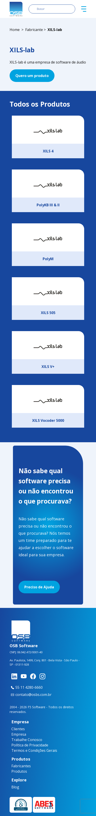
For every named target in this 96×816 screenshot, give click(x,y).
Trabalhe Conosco (26, 739)
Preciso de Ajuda (39, 587)
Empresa (18, 734)
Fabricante (34, 29)
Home (15, 29)
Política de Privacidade (29, 745)
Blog (13, 787)
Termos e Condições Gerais (34, 750)
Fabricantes (15, 765)
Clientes (18, 728)
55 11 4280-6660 (26, 687)
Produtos (15, 771)
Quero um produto (32, 75)
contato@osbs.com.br (31, 694)
